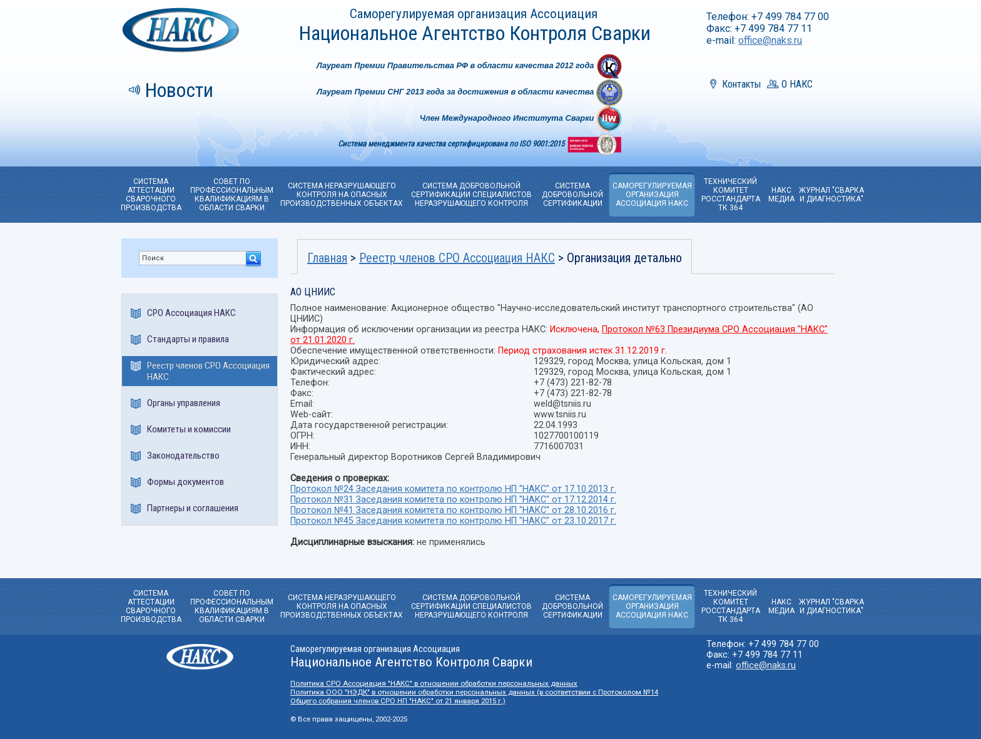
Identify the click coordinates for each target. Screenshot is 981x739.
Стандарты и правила (188, 339)
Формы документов (185, 481)
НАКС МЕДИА (781, 194)
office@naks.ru (770, 40)
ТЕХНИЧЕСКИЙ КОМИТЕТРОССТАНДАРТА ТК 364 (730, 194)
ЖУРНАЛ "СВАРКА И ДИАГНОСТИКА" (831, 194)
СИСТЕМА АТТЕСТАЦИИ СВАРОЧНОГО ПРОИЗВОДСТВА (151, 194)
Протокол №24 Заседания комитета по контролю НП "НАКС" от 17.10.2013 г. (453, 489)
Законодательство (183, 455)
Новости (179, 90)
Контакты (741, 84)
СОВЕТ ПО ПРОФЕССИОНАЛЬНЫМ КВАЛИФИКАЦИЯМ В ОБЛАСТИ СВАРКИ (231, 194)
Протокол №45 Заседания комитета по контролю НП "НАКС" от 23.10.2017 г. (453, 521)
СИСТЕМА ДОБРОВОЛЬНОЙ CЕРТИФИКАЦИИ (572, 194)
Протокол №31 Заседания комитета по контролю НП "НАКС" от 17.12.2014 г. (453, 499)
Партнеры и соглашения (192, 508)
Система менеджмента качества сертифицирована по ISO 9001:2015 (452, 143)
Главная (327, 257)
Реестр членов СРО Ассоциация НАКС (208, 371)
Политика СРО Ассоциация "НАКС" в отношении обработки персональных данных (433, 683)
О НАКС (797, 84)
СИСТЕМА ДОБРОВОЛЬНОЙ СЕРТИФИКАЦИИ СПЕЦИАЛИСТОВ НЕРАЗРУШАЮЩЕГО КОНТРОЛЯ (471, 194)
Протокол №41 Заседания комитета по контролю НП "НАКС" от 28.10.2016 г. (453, 510)
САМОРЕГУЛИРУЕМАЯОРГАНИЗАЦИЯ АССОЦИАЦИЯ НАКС (652, 194)
